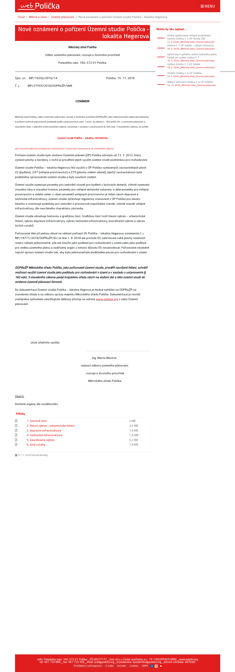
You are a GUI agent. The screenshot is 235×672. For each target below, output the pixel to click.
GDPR (145, 665)
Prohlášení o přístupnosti (88, 665)
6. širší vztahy (36, 445)
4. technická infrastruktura (44, 435)
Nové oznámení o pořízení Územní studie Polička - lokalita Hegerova (123, 17)
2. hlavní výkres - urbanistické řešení (51, 426)
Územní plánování (62, 17)
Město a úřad (38, 17)
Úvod (21, 17)
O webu (110, 665)
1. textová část (37, 421)
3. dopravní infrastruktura (44, 430)
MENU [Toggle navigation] (207, 6)
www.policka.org (107, 299)
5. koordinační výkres (41, 440)
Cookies (134, 665)
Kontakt (121, 665)
